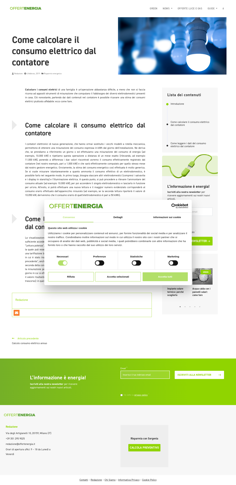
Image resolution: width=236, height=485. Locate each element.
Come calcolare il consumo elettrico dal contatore (190, 123)
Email (123, 368)
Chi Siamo (110, 480)
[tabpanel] (202, 283)
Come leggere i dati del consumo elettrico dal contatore (188, 145)
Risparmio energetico (53, 73)
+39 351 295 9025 (15, 438)
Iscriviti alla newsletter (199, 375)
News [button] (166, 8)
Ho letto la (136, 395)
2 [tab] (185, 306)
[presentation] (142, 386)
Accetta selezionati (118, 276)
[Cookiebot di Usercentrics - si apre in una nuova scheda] (173, 206)
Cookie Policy (149, 480)
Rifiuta (71, 276)
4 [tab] (195, 306)
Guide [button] (212, 8)
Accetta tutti (165, 276)
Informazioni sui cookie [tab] (167, 217)
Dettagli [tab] (118, 217)
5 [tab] (199, 306)
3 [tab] (190, 306)
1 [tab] (180, 306)
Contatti (83, 480)
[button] (223, 8)
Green (153, 8)
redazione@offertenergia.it (20, 444)
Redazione (18, 73)
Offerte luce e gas (190, 8)
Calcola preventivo (144, 448)
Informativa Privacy (128, 480)
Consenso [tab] (69, 217)
